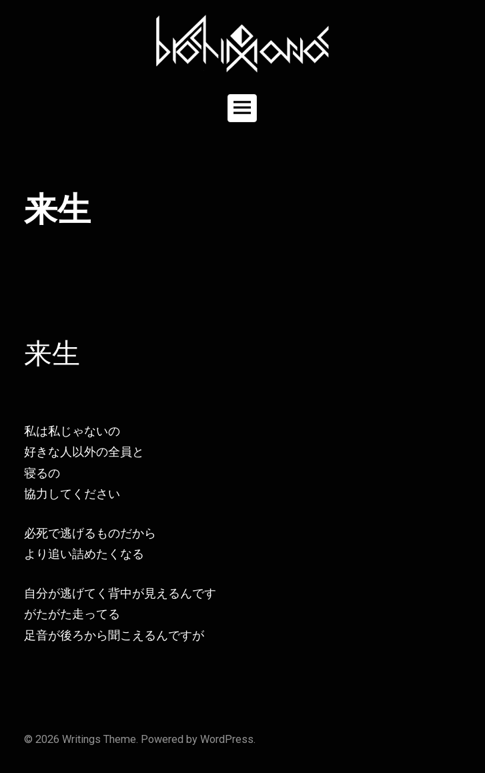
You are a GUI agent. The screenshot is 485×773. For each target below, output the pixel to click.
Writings (81, 739)
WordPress (227, 739)
